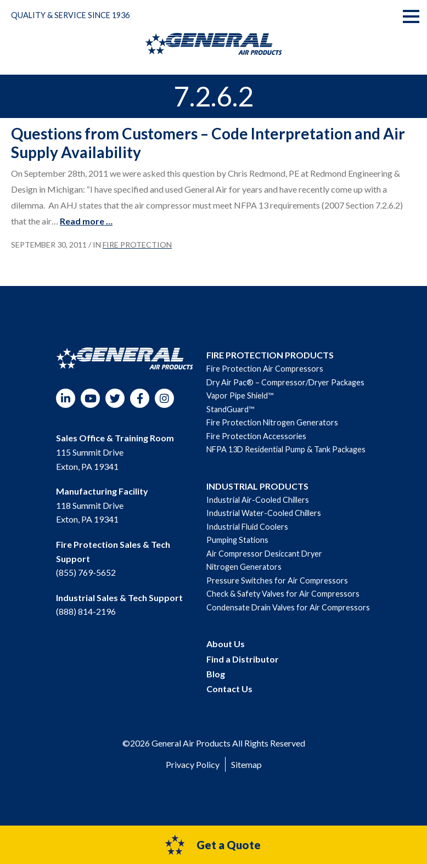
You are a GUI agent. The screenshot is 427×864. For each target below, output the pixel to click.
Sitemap (246, 764)
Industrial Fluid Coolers (247, 526)
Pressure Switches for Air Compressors (277, 580)
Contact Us (229, 688)
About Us (225, 643)
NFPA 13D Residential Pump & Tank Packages (286, 449)
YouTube (90, 398)
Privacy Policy (193, 764)
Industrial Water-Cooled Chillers (263, 513)
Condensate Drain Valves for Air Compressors (288, 607)
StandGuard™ (230, 409)
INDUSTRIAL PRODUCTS (257, 486)
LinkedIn (65, 398)
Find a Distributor (242, 659)
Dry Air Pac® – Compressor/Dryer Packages (285, 382)
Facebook (139, 398)
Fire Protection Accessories (256, 436)
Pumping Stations (237, 540)
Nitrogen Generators (244, 566)
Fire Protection (137, 244)
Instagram (164, 398)
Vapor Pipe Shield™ (239, 395)
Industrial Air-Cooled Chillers (257, 499)
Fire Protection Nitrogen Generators (272, 422)
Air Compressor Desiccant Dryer (264, 553)
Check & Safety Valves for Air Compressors (282, 593)
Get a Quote (212, 845)
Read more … (86, 221)
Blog (215, 674)
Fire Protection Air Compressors (264, 368)
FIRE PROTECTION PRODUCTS (270, 355)
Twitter (115, 398)
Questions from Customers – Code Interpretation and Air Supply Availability (208, 142)
